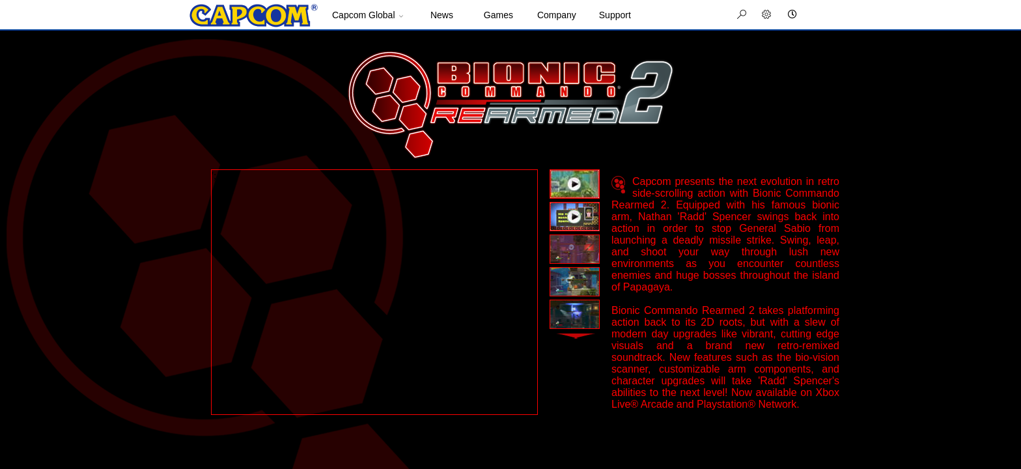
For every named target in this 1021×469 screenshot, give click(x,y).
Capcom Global (363, 15)
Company (556, 15)
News (441, 15)
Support (615, 15)
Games (498, 15)
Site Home (253, 15)
